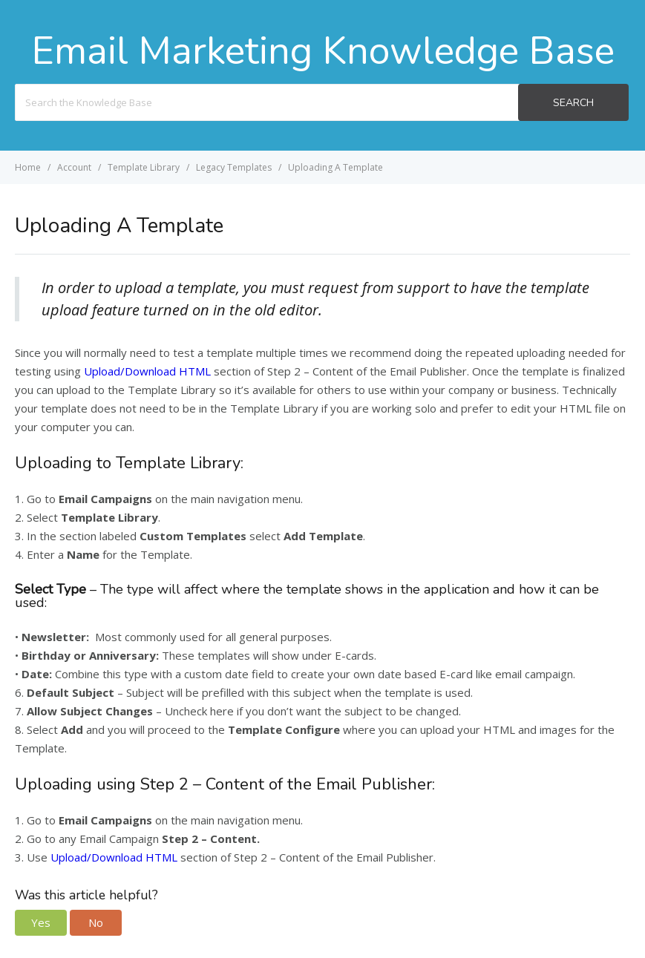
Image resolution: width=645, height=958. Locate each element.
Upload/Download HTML (147, 371)
